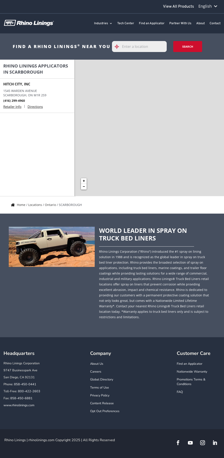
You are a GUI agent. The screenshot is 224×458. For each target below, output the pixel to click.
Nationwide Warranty (192, 372)
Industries (101, 23)
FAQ (180, 392)
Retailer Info (12, 106)
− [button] (84, 186)
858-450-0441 (25, 384)
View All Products (178, 6)
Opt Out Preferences (104, 411)
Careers (95, 372)
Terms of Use (99, 387)
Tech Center (125, 23)
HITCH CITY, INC (16, 84)
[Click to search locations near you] (118, 46)
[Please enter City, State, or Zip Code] (139, 46)
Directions (35, 106)
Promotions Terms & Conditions (191, 381)
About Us (96, 364)
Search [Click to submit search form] (187, 46)
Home (21, 205)
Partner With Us (180, 23)
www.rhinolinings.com (19, 405)
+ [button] (84, 181)
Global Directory (101, 379)
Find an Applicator (151, 23)
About (200, 23)
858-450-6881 (21, 398)
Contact (215, 23)
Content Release (102, 403)
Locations (35, 205)
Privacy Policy (99, 395)
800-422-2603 (29, 391)
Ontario (51, 205)
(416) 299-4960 (14, 101)
